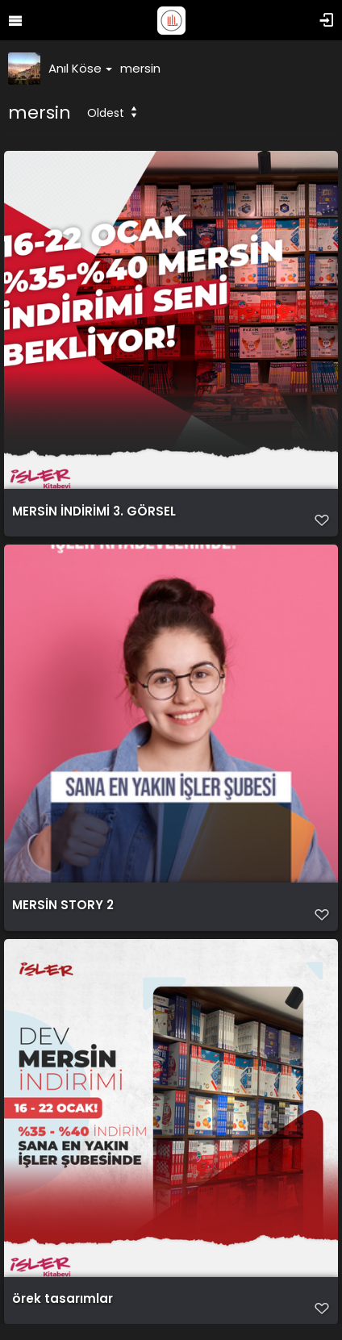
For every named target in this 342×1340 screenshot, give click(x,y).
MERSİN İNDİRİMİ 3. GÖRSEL (94, 511)
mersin (140, 68)
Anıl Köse (80, 68)
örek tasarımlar (62, 1299)
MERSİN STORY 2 (63, 905)
